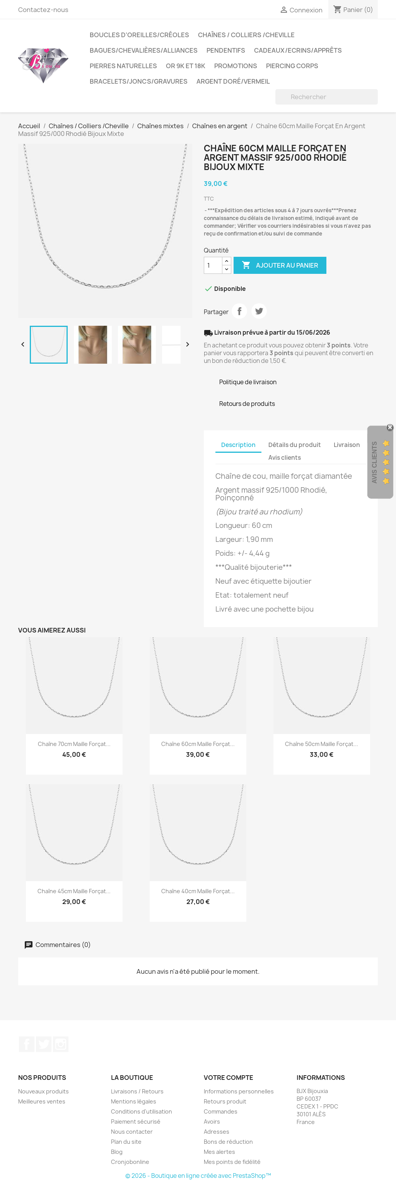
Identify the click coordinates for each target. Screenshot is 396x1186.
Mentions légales (133, 1101)
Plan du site (126, 1141)
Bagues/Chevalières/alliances (144, 50)
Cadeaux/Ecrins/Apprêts (298, 50)
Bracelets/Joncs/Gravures (139, 81)
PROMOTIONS (235, 66)
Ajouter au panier (280, 265)
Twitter (43, 1044)
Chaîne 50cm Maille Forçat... (321, 744)
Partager (239, 311)
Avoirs (212, 1121)
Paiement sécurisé (135, 1121)
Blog (117, 1151)
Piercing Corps (292, 66)
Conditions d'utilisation (141, 1111)
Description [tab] (238, 445)
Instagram (60, 1044)
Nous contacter (132, 1131)
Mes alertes (219, 1151)
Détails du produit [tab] (294, 445)
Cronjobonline (130, 1161)
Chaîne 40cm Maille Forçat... (198, 891)
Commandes (220, 1111)
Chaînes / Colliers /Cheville (246, 35)
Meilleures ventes (41, 1101)
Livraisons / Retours (137, 1091)
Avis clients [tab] (284, 458)
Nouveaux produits (43, 1091)
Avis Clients (374, 462)
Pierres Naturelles (123, 66)
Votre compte (228, 1077)
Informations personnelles (239, 1091)
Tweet (259, 311)
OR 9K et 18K (185, 66)
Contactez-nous (43, 9)
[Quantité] (213, 265)
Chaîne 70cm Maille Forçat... (74, 744)
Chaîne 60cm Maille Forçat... (198, 744)
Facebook (26, 1044)
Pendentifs (226, 50)
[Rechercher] (326, 97)
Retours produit (225, 1101)
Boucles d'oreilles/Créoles (139, 35)
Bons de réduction (228, 1141)
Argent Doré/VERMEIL (233, 81)
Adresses (216, 1131)
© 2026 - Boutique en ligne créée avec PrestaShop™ (198, 1176)
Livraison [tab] (347, 445)
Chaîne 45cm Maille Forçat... (74, 891)
